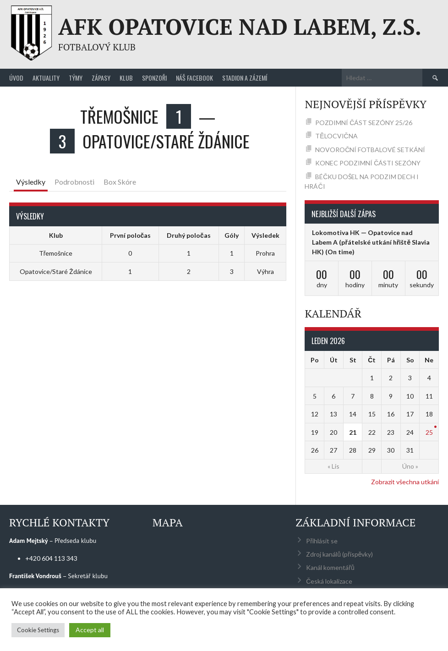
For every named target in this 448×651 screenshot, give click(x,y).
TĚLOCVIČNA (336, 136)
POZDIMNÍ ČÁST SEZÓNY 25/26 (363, 122)
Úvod (16, 77)
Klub (126, 77)
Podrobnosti (74, 181)
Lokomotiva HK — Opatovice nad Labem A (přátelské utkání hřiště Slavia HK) (371, 242)
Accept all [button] (90, 630)
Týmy (75, 77)
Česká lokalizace (329, 581)
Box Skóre (120, 181)
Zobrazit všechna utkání (405, 482)
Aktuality (46, 77)
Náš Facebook (194, 77)
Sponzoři (154, 77)
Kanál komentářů (330, 567)
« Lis (333, 466)
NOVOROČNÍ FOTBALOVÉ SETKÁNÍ (370, 149)
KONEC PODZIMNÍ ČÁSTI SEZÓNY (368, 163)
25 (429, 432)
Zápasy (101, 77)
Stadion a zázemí (244, 77)
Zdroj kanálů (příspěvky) (339, 554)
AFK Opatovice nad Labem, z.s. (239, 26)
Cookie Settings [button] (38, 630)
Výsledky (30, 181)
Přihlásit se (322, 541)
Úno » (410, 466)
